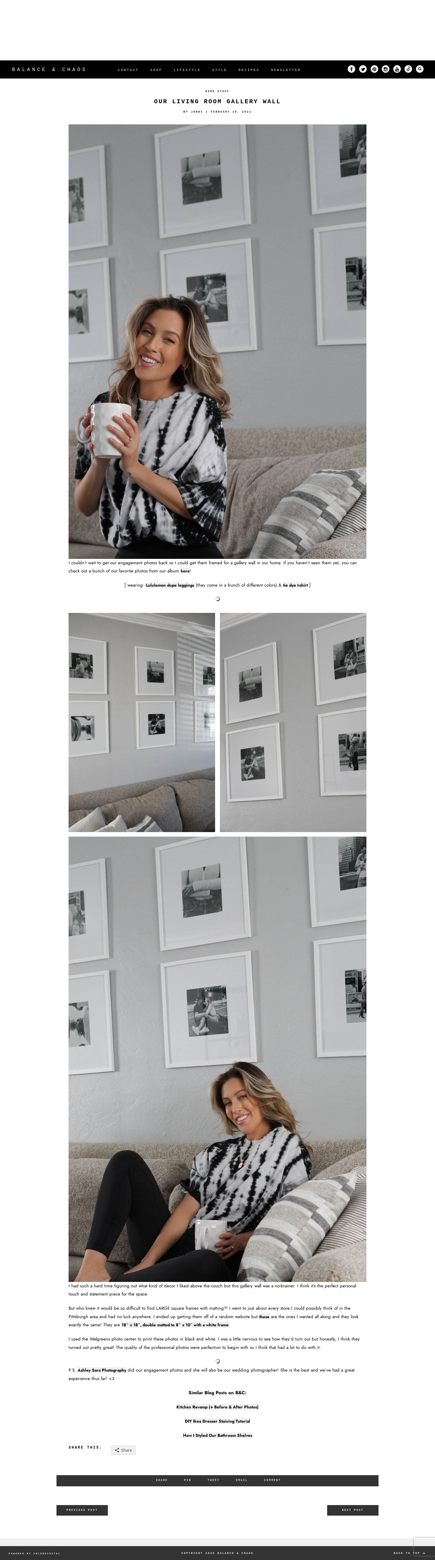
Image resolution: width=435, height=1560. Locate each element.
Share (160, 1480)
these (265, 1316)
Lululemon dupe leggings (168, 585)
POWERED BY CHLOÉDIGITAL (36, 1553)
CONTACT (128, 70)
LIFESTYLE (187, 70)
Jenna (195, 112)
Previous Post (82, 1510)
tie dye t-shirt (298, 585)
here (186, 571)
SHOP (156, 70)
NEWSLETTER (286, 70)
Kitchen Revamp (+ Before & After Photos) (217, 1407)
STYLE (219, 70)
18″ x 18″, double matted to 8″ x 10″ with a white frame (182, 1324)
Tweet (213, 1480)
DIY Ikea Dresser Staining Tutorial (217, 1421)
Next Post (353, 1510)
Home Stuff (217, 91)
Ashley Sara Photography (105, 1370)
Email (242, 1480)
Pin (187, 1480)
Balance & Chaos (49, 69)
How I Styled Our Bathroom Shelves (218, 1435)
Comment (274, 1480)
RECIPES (249, 70)
